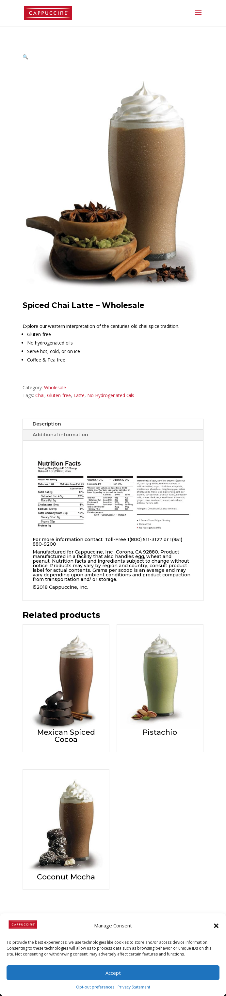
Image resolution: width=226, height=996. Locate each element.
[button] (216, 926)
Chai (39, 395)
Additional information (60, 435)
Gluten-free (59, 395)
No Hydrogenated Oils (110, 395)
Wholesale (55, 387)
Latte (79, 395)
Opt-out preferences (95, 987)
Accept (113, 973)
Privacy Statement (134, 987)
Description (47, 424)
